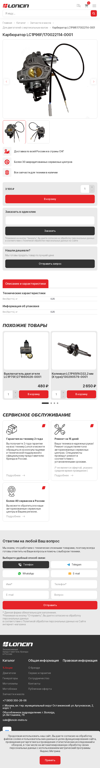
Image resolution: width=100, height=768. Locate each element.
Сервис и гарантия (39, 672)
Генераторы (10, 678)
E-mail (74, 573)
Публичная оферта (40, 688)
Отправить (50, 605)
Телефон (26, 564)
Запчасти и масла (13, 694)
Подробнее (15, 475)
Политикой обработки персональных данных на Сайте (50, 240)
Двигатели (9, 672)
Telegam (74, 564)
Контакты (34, 683)
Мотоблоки (10, 688)
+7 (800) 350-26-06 (14, 700)
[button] (45, 403)
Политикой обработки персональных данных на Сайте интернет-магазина (44, 623)
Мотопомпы (10, 683)
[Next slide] (93, 81)
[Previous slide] (6, 81)
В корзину (50, 198)
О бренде (34, 667)
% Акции (7, 667)
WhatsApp (26, 573)
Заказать (50, 230)
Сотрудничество (38, 678)
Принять (50, 760)
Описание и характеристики (25, 284)
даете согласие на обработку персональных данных (67, 238)
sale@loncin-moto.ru (15, 720)
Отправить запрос (50, 263)
